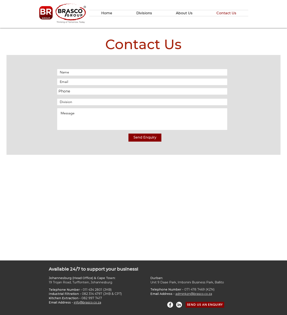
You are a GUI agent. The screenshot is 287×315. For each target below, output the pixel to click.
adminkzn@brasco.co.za (193, 294)
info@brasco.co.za (87, 302)
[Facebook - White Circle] (170, 305)
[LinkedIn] (179, 305)
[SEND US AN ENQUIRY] (205, 305)
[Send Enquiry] (144, 138)
